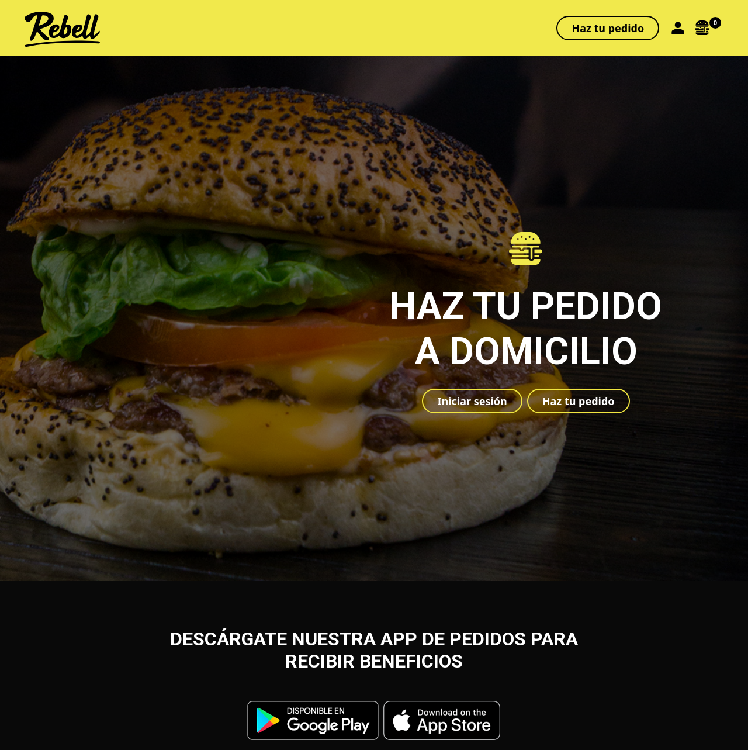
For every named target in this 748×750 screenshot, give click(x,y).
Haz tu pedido (608, 28)
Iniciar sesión (472, 401)
